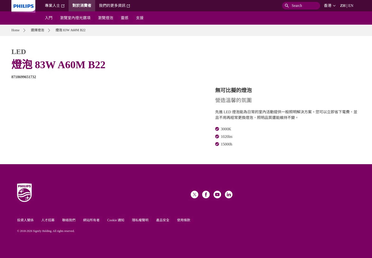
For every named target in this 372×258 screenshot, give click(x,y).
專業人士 (55, 6)
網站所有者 (91, 220)
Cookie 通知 (115, 220)
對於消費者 (81, 6)
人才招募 (48, 220)
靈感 (124, 18)
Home (15, 30)
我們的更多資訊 (114, 6)
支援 (140, 18)
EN (350, 6)
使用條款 (183, 220)
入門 (48, 18)
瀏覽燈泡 (105, 18)
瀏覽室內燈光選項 (75, 18)
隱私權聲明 (140, 220)
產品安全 (162, 220)
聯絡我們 (68, 220)
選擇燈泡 (37, 30)
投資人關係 (25, 220)
